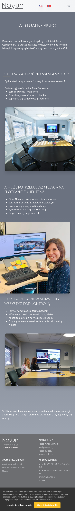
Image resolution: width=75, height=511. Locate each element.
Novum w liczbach (47, 454)
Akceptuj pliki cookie (47, 505)
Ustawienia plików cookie (19, 505)
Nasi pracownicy (46, 447)
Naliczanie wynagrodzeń (13, 467)
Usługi (5, 471)
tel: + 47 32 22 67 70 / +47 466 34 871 (54, 465)
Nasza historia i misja (48, 443)
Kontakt (42, 480)
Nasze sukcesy (45, 450)
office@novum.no (47, 476)
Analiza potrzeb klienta (12, 464)
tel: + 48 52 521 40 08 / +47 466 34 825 (55, 472)
